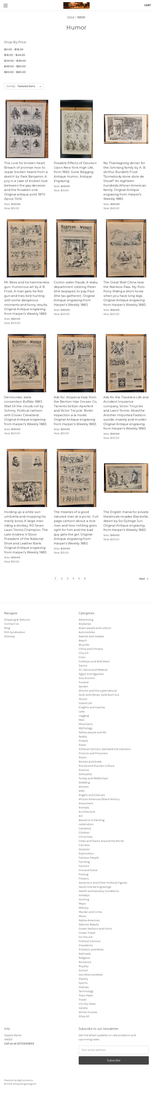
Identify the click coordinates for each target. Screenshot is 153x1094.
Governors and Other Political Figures (103, 882)
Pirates (83, 740)
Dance (83, 665)
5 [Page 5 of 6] (79, 578)
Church (83, 653)
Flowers (84, 878)
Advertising (86, 619)
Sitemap (9, 636)
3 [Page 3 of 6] (68, 578)
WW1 (82, 791)
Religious (84, 958)
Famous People (89, 857)
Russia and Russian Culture (96, 766)
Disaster (84, 849)
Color (82, 657)
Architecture (87, 811)
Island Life (85, 703)
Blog (7, 628)
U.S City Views (87, 1004)
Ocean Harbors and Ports (95, 928)
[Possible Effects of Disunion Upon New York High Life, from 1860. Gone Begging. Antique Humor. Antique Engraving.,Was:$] (76, 129)
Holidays (84, 895)
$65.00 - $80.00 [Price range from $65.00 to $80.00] (15, 72)
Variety (83, 1008)
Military (83, 907)
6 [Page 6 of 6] (85, 578)
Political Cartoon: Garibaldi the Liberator (105, 749)
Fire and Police (88, 870)
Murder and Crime (90, 912)
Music (82, 916)
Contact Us (11, 624)
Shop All (84, 1016)
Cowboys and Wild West (94, 661)
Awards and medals (91, 636)
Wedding (84, 782)
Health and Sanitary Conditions (99, 891)
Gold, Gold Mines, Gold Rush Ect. (99, 695)
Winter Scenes (88, 1012)
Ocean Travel (87, 933)
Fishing (83, 874)
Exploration (86, 853)
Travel (82, 999)
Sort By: (11, 86)
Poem (82, 745)
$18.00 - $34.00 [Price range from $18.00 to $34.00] (14, 55)
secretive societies (91, 974)
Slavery (83, 978)
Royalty (83, 966)
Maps (82, 903)
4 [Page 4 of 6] (73, 578)
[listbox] (30, 86)
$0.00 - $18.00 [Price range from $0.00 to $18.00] (13, 49)
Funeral (84, 682)
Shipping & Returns (17, 619)
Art (81, 816)
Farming (84, 862)
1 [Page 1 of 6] (55, 578)
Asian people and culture (95, 628)
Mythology (85, 728)
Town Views (86, 995)
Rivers (83, 757)
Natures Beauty (89, 924)
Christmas (86, 836)
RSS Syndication (14, 632)
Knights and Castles (92, 707)
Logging (84, 715)
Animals (84, 807)
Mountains (86, 724)
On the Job (86, 937)
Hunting (84, 899)
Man (81, 720)
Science (84, 770)
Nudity (83, 736)
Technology (86, 991)
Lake (82, 711)
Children (84, 832)
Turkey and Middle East (93, 778)
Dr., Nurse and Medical (93, 669)
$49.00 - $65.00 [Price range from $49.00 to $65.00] (15, 66)
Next (144, 579)
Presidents (86, 945)
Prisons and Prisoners (93, 753)
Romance (85, 962)
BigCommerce (25, 1080)
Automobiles (87, 632)
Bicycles (84, 644)
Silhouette (85, 774)
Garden (83, 686)
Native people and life (92, 732)
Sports (83, 983)
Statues (84, 987)
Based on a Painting (91, 820)
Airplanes (85, 624)
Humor (83, 699)
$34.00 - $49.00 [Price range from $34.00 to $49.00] (15, 60)
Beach (83, 640)
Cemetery (85, 828)
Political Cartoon (90, 941)
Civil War (84, 845)
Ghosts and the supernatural (98, 690)
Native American (89, 920)
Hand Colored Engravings (95, 887)
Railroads (85, 953)
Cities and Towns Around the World (101, 841)
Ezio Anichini (87, 678)
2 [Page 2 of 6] (62, 578)
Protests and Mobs (91, 949)
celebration (86, 824)
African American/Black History (99, 799)
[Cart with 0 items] (147, 5)
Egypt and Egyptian (91, 674)
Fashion (84, 866)
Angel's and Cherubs (92, 795)
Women (84, 786)
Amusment (86, 803)
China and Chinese (91, 649)
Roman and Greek (90, 761)
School (83, 970)
